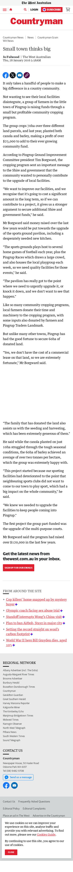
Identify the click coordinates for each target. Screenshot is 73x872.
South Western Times (14, 736)
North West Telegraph (14, 727)
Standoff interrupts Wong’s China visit (34, 617)
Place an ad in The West (16, 815)
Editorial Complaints (34, 808)
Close (11, 852)
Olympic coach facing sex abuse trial (33, 610)
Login (34, 9)
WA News (8, 40)
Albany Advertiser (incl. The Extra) (20, 670)
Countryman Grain (48, 37)
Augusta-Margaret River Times (18, 674)
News (30, 37)
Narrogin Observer (12, 723)
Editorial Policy (11, 808)
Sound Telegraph (11, 740)
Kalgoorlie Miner (11, 707)
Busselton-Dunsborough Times (19, 686)
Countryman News (13, 37)
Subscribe (52, 9)
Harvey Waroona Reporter (16, 703)
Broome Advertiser (12, 678)
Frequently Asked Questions (34, 801)
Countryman (9, 690)
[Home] (11, 9)
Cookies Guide (46, 834)
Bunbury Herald (11, 682)
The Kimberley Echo (13, 711)
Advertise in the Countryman (49, 815)
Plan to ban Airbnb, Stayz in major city (34, 623)
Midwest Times (10, 719)
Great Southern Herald (14, 699)
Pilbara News (9, 732)
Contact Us (9, 801)
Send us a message (18, 777)
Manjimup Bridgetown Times (18, 715)
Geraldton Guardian (13, 695)
